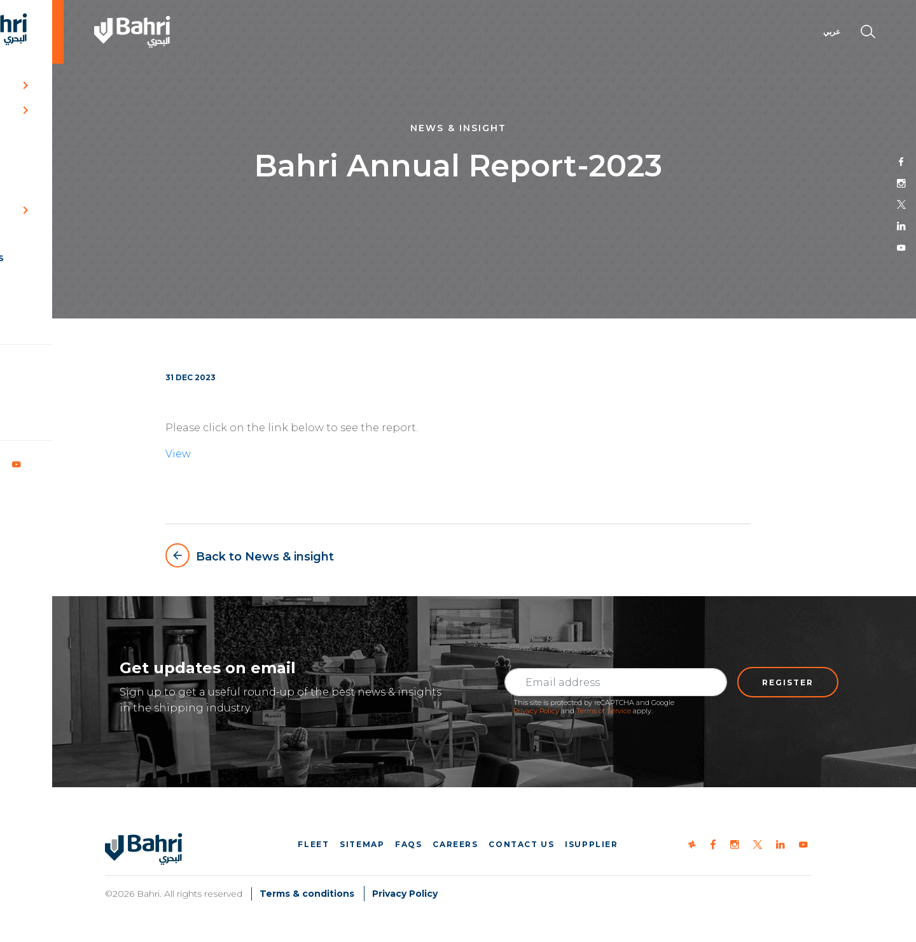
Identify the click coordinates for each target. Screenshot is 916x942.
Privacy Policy (536, 710)
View (178, 454)
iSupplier (591, 844)
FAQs (408, 844)
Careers (455, 844)
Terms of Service (603, 710)
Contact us (521, 844)
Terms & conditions (307, 893)
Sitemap (362, 844)
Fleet (313, 844)
